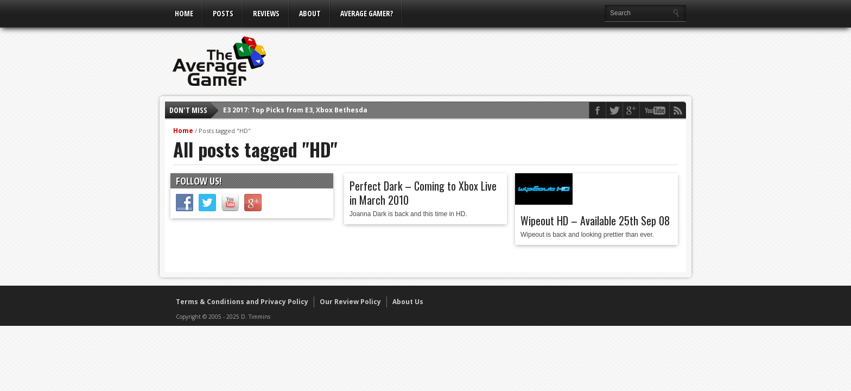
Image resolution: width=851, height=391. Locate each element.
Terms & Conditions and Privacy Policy (242, 301)
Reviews (266, 13)
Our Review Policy (350, 301)
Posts (223, 13)
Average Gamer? (366, 13)
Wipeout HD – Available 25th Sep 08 (595, 220)
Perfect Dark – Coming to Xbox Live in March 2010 (423, 193)
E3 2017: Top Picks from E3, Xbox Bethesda (295, 110)
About (310, 13)
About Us (407, 301)
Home (184, 13)
